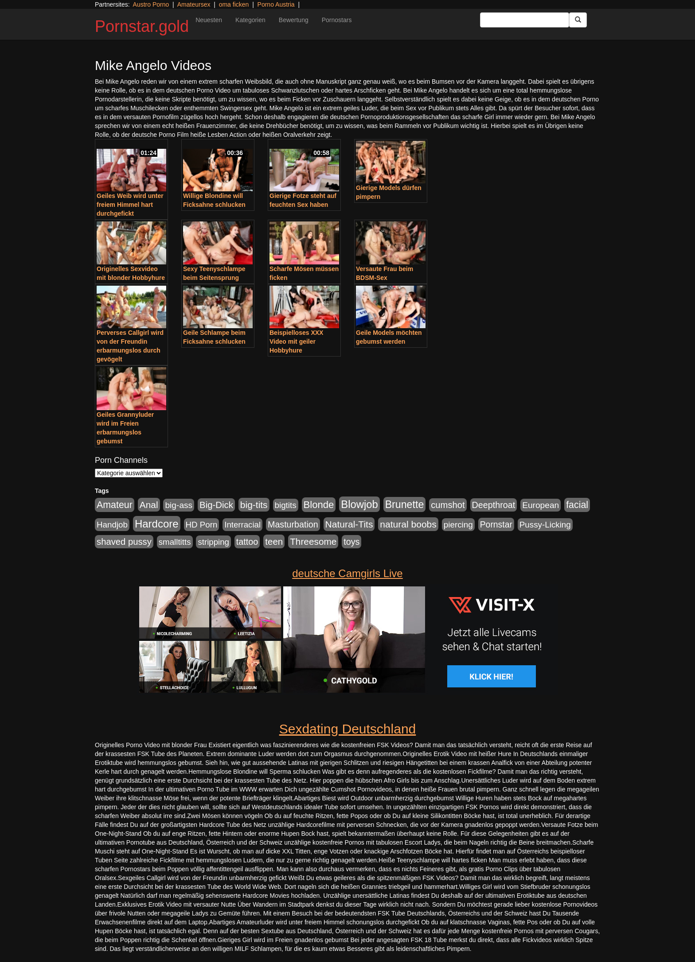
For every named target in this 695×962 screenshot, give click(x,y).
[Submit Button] (578, 19)
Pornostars (337, 19)
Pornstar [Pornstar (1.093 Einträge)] (496, 524)
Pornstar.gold (142, 26)
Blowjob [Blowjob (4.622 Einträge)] (359, 504)
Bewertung (293, 19)
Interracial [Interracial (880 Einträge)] (242, 524)
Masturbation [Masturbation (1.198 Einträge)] (293, 524)
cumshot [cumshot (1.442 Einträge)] (448, 505)
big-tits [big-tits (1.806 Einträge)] (254, 505)
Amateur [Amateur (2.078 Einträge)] (115, 505)
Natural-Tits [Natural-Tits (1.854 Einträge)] (349, 524)
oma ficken (234, 4)
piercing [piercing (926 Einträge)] (458, 524)
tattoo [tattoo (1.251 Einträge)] (247, 542)
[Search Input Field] (524, 19)
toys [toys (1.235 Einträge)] (351, 542)
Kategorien (250, 19)
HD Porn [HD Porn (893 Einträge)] (202, 524)
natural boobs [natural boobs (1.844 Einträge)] (408, 524)
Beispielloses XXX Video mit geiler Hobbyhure (296, 341)
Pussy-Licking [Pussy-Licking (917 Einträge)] (545, 524)
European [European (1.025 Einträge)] (540, 505)
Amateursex (194, 4)
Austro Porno (151, 4)
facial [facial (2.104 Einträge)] (577, 505)
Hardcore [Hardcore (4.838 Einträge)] (157, 524)
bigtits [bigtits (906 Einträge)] (286, 505)
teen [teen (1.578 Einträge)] (274, 541)
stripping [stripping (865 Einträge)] (213, 542)
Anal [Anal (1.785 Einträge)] (149, 505)
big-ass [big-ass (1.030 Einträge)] (178, 505)
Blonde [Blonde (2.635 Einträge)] (319, 504)
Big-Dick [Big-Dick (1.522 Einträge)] (216, 505)
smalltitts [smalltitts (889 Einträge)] (175, 542)
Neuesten (208, 19)
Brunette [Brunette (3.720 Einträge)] (404, 504)
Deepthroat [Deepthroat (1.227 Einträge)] (493, 505)
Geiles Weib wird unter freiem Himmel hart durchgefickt (130, 204)
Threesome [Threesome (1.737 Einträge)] (313, 541)
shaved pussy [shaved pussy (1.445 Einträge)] (124, 542)
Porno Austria (276, 4)
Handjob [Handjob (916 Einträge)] (112, 524)
